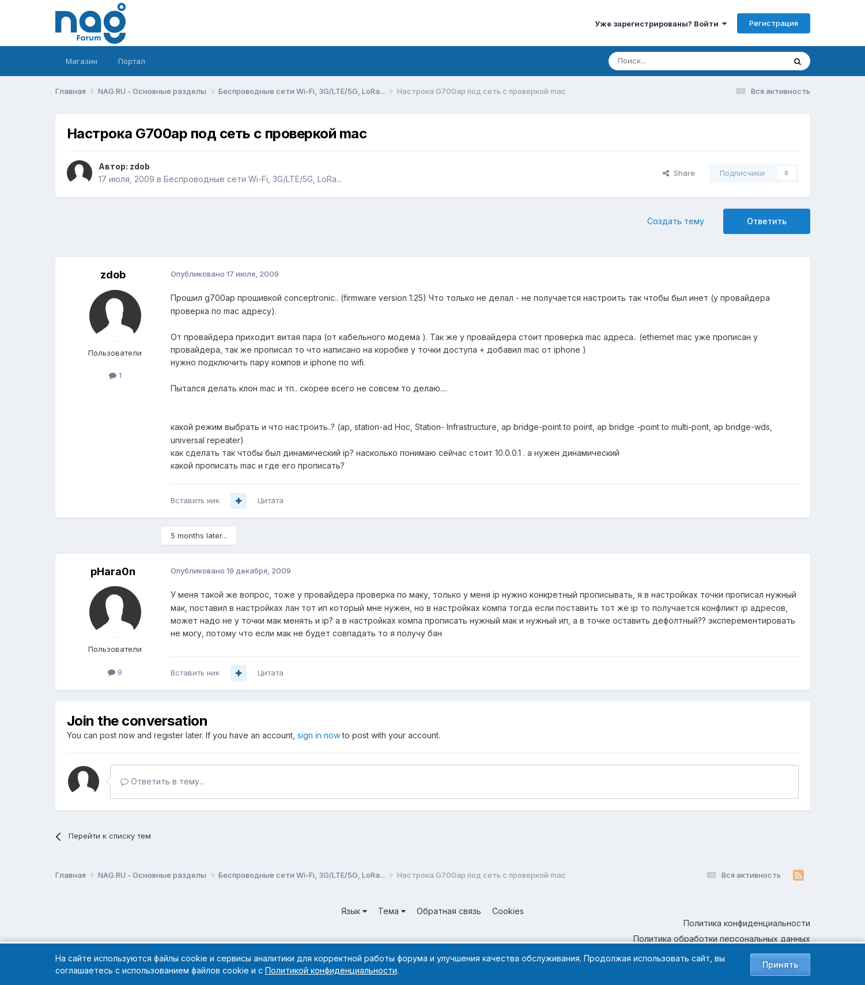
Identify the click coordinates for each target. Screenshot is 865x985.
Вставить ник (195, 500)
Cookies (508, 911)
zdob (140, 166)
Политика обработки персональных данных (721, 939)
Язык (354, 911)
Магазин (81, 61)
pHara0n (112, 571)
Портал (131, 61)
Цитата (271, 500)
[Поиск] (665, 61)
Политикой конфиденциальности (331, 970)
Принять (780, 964)
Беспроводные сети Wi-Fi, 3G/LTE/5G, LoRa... (253, 179)
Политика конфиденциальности (746, 923)
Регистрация (773, 23)
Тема (392, 911)
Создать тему (675, 221)
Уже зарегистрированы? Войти (661, 23)
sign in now (318, 735)
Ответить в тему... (162, 781)
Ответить (767, 221)
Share (679, 173)
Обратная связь (449, 911)
